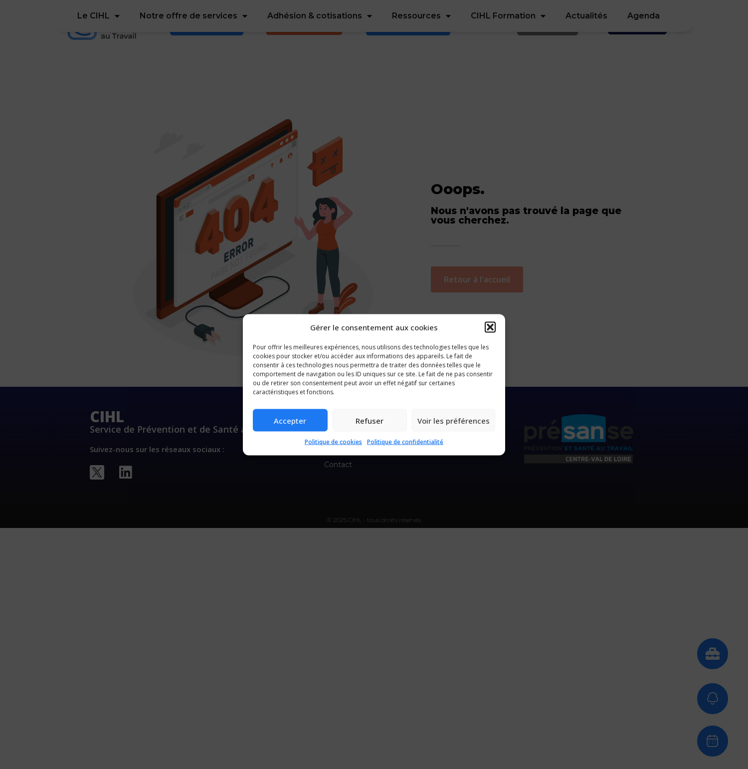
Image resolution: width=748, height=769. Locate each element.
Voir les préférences (453, 420)
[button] (490, 327)
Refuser (369, 420)
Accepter (290, 420)
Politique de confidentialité (405, 442)
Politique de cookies (333, 442)
